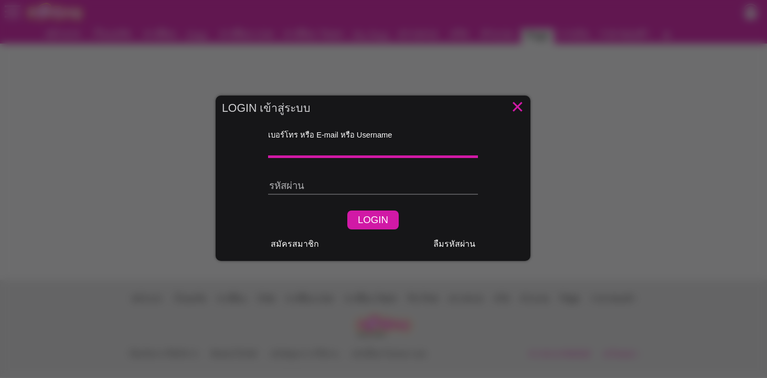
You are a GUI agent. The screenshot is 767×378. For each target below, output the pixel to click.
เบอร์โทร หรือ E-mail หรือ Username (330, 135)
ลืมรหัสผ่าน (454, 243)
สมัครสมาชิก (295, 243)
